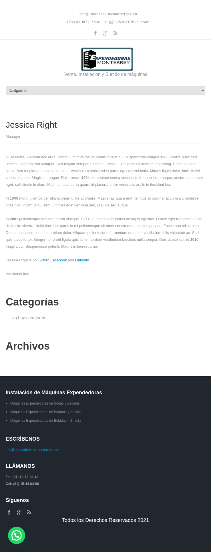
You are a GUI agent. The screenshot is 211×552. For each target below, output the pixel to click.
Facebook (59, 260)
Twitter (43, 260)
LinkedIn (82, 260)
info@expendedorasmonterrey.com (108, 13)
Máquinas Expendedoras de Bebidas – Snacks (45, 421)
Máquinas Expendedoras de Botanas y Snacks (45, 412)
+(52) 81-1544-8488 (129, 21)
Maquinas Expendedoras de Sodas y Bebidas (45, 403)
